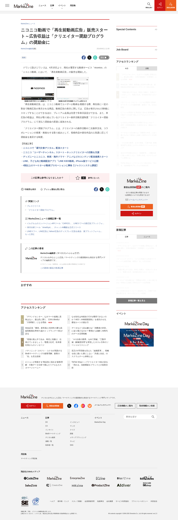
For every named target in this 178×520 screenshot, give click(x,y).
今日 (126, 68)
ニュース (42, 5)
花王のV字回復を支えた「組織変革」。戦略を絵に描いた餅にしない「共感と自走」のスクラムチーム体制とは (90, 353)
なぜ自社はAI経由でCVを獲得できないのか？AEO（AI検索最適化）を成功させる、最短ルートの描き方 (90, 319)
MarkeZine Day (99, 422)
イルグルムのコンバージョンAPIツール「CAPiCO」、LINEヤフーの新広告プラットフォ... (65, 223)
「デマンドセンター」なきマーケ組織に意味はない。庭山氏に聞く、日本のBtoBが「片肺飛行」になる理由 (43, 319)
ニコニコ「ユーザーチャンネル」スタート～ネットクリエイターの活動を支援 (61, 152)
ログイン (136, 213)
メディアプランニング (78, 437)
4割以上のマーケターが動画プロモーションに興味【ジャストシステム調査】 (60, 165)
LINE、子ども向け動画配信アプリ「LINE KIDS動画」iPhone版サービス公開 (60, 161)
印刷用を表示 (28, 189)
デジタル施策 (50, 437)
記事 (52, 5)
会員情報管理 (89, 501)
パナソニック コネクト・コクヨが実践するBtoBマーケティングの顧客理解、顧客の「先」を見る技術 (43, 353)
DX (46, 422)
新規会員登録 (136, 206)
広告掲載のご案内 (125, 406)
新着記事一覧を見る (136, 301)
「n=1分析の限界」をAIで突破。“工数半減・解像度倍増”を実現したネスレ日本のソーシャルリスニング (90, 342)
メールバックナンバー (137, 200)
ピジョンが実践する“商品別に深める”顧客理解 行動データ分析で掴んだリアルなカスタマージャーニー (44, 365)
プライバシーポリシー (140, 501)
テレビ (72, 441)
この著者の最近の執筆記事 (51, 268)
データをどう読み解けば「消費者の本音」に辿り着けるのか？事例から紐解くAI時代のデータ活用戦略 (90, 331)
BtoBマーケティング (52, 434)
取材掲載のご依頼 (147, 406)
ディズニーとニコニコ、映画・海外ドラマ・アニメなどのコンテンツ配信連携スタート (65, 157)
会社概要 (109, 501)
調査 (71, 434)
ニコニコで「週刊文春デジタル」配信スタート (46, 148)
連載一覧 (48, 441)
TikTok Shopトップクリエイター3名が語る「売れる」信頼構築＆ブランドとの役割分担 (90, 365)
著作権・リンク (63, 501)
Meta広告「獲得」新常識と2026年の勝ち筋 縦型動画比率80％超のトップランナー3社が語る (44, 331)
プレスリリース (33, 206)
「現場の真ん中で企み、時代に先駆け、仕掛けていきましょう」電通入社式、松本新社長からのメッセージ (43, 342)
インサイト (49, 430)
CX (46, 426)
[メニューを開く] (7, 5)
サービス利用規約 (122, 501)
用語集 (73, 5)
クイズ (72, 430)
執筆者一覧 (49, 445)
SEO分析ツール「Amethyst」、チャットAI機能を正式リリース (54, 227)
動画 (23, 58)
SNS (71, 445)
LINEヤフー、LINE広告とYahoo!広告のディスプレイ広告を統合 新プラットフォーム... (64, 231)
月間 (147, 68)
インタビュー (75, 422)
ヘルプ (52, 501)
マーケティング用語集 (29, 458)
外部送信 (154, 501)
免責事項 (100, 501)
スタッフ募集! (77, 501)
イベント (62, 5)
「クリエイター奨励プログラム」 (41, 210)
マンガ (72, 426)
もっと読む (30, 234)
